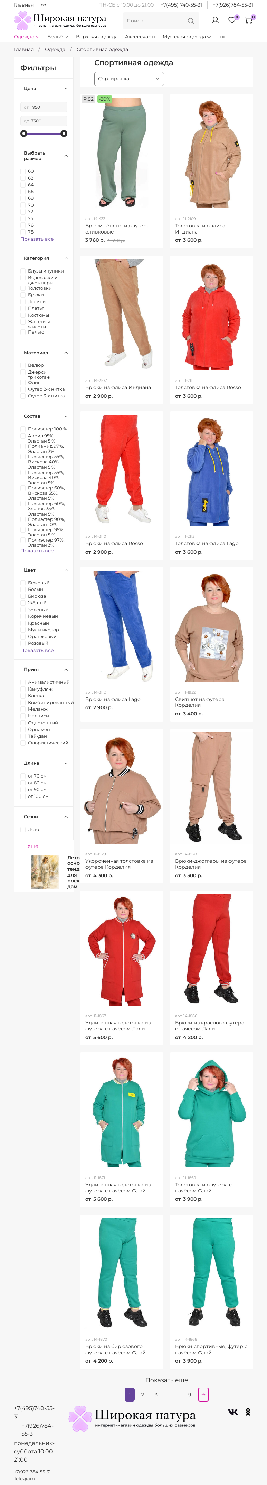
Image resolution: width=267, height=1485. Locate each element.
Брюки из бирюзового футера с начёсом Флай (115, 1349)
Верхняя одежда (97, 36)
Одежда (27, 36)
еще (33, 846)
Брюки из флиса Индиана (118, 387)
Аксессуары (140, 36)
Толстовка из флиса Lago (207, 543)
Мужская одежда (187, 36)
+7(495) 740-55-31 (181, 5)
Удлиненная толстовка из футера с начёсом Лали (118, 1026)
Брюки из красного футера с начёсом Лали (209, 1026)
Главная (24, 5)
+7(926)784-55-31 (233, 5)
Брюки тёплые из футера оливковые (117, 228)
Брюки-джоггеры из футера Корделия (211, 864)
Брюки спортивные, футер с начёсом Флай (211, 1349)
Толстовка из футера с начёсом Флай (203, 1187)
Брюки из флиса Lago (113, 699)
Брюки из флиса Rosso (114, 543)
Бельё (58, 36)
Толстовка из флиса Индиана (200, 228)
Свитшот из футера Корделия (200, 702)
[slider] (24, 133)
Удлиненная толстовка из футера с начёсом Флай (118, 1187)
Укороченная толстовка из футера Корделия (119, 864)
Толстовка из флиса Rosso (208, 387)
